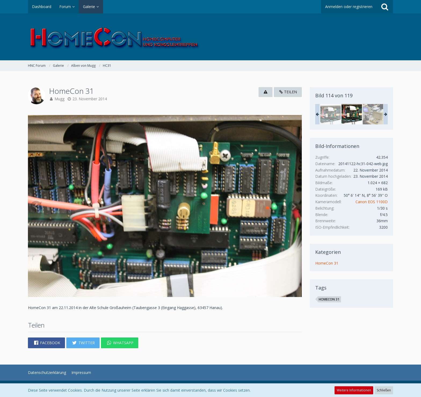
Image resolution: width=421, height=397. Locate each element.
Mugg (59, 98)
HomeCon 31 (326, 263)
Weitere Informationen (354, 390)
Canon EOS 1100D (371, 201)
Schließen (384, 390)
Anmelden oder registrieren (348, 6)
